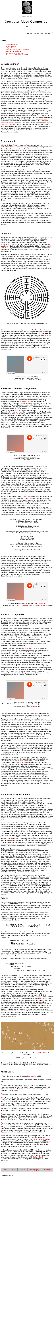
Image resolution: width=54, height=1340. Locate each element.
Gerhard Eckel (27, 401)
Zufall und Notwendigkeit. (41, 1147)
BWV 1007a (16, 414)
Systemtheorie (11, 46)
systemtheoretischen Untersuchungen (14, 147)
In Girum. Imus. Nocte (20, 761)
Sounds (22, 1177)
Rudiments (34, 380)
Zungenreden (26, 496)
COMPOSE (42, 1060)
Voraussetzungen (12, 44)
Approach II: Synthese (13, 51)
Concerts (47, 1177)
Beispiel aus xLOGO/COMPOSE (17, 55)
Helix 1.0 (48, 335)
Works (13, 1177)
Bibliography (34, 1177)
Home (5, 1177)
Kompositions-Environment (15, 53)
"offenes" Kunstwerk (8, 124)
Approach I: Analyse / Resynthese (17, 49)
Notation (12, 840)
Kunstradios (42, 603)
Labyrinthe (9, 48)
